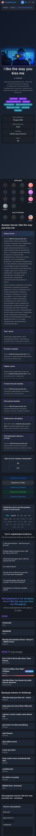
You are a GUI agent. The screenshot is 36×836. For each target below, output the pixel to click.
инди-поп (23, 98)
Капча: (8, 818)
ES (26, 2)
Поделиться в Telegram (18, 487)
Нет (18, 468)
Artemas (13, 7)
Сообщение (7, 824)
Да (18, 463)
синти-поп (13, 98)
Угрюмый (18, 110)
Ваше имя (7, 812)
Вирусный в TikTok (13, 107)
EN (33, 2)
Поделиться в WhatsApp (18, 492)
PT (29, 2)
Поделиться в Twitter (18, 482)
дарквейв (26, 101)
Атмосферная (9, 104)
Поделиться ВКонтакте (18, 496)
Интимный (25, 107)
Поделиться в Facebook (18, 478)
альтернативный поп (13, 101)
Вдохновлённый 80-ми (23, 104)
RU (22, 2)
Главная (5, 7)
